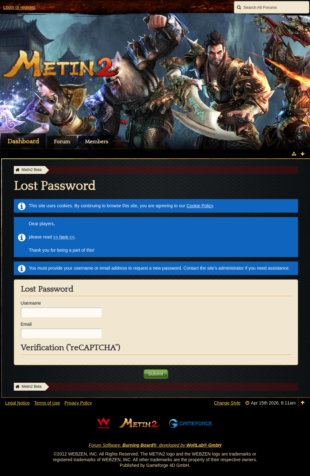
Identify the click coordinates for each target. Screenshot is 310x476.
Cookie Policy (200, 205)
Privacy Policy (78, 402)
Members (96, 142)
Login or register (19, 7)
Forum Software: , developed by (155, 445)
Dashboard (23, 141)
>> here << (64, 236)
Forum (62, 142)
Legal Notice (17, 402)
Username (31, 303)
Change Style (227, 402)
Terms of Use (47, 402)
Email (26, 324)
